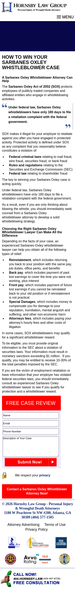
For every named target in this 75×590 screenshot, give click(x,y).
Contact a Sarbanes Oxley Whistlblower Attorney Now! (37, 491)
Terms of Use (55, 525)
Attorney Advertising (23, 525)
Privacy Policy (36, 529)
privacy (44, 475)
